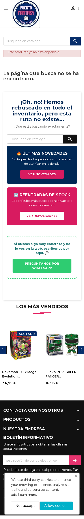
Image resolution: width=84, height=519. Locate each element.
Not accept (25, 506)
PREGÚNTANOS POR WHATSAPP (42, 266)
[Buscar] (42, 41)
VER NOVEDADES (42, 174)
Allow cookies (56, 506)
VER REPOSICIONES (42, 215)
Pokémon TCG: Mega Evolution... (19, 374)
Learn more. (27, 495)
